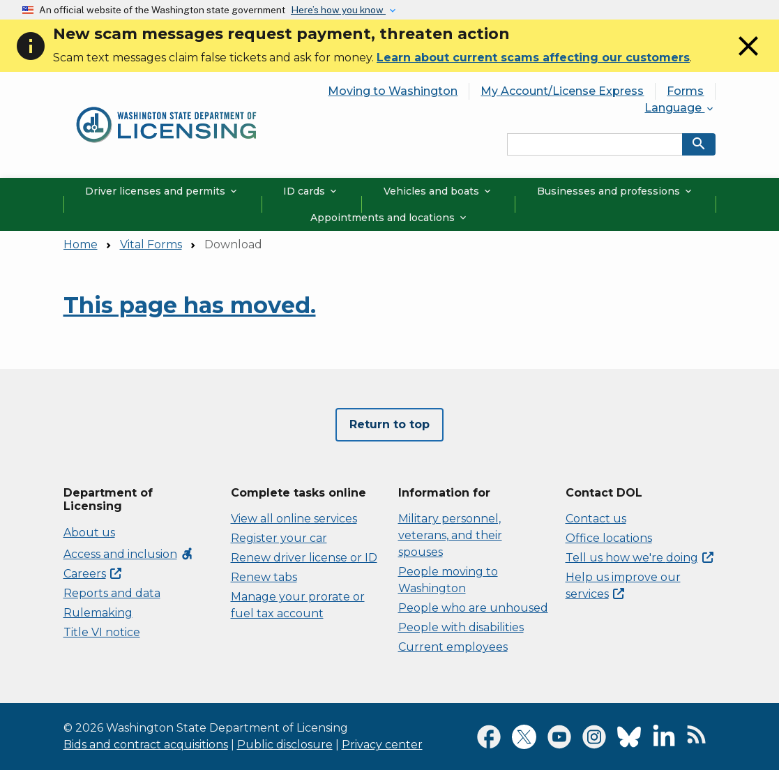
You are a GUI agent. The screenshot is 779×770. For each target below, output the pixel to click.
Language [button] (680, 107)
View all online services (294, 518)
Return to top (389, 424)
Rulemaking (98, 612)
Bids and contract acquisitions (145, 744)
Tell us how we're (639, 557)
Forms (685, 91)
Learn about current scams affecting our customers (533, 57)
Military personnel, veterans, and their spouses (450, 535)
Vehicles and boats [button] (438, 191)
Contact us (596, 518)
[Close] (748, 59)
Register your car (279, 538)
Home (80, 244)
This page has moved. (189, 305)
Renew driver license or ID (304, 557)
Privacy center (382, 744)
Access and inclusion (128, 554)
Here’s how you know (338, 9)
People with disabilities (461, 627)
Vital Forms (151, 244)
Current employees (453, 647)
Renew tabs (264, 577)
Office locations (609, 538)
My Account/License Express (562, 91)
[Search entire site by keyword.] (595, 144)
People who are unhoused (473, 607)
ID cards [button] (311, 191)
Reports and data (111, 593)
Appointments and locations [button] (389, 217)
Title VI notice (101, 632)
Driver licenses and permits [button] (162, 191)
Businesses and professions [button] (615, 191)
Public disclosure (285, 744)
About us (89, 532)
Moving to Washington (392, 91)
